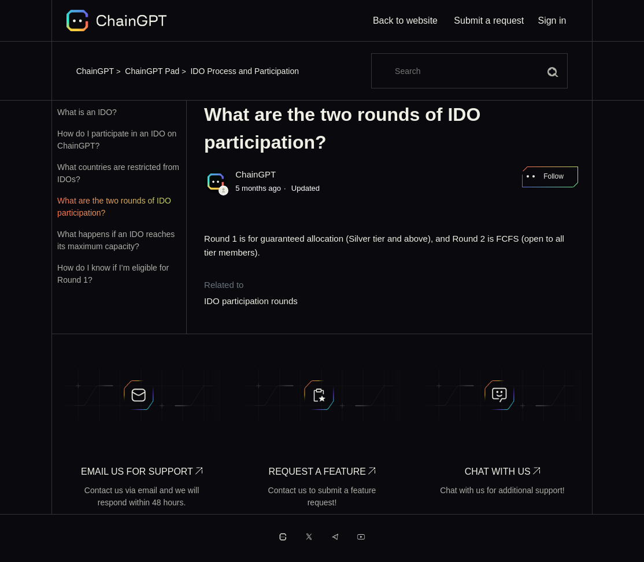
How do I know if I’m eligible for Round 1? (113, 273)
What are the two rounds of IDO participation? (114, 206)
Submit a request (489, 20)
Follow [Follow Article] (553, 176)
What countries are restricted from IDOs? (118, 173)
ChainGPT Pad (152, 71)
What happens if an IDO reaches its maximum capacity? (116, 240)
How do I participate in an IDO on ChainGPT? (116, 139)
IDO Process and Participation (244, 71)
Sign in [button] (552, 20)
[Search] (469, 71)
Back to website (405, 20)
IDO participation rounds (251, 301)
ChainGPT (95, 71)
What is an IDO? (87, 112)
